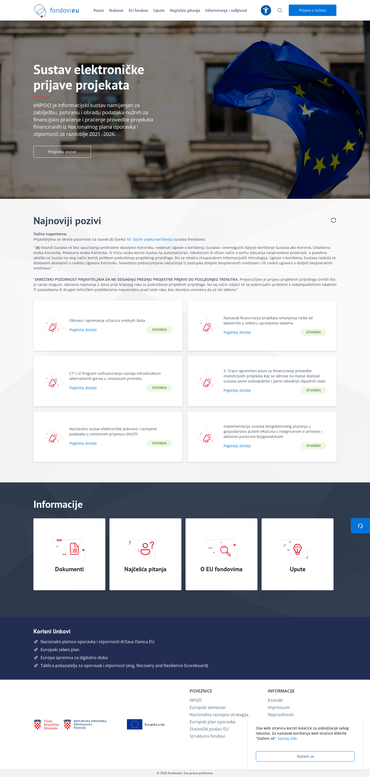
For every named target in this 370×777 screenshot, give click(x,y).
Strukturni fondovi (207, 736)
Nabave (116, 10)
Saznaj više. (288, 738)
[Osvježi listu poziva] (333, 220)
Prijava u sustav (312, 10)
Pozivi (99, 10)
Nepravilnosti (281, 714)
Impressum (279, 707)
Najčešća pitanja (185, 10)
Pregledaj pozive (62, 151)
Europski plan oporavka (212, 722)
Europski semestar (208, 707)
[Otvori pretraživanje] (279, 10)
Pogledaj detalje (83, 329)
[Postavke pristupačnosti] (266, 10)
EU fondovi (138, 10)
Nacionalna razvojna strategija (219, 714)
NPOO (195, 700)
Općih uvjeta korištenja (152, 239)
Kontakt (275, 700)
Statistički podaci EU (209, 729)
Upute (159, 10)
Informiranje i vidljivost (226, 10)
